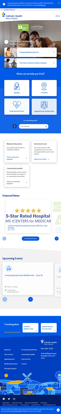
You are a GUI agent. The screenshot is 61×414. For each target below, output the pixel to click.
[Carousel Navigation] (30, 240)
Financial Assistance (35, 404)
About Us (7, 350)
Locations (44, 89)
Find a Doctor (26, 359)
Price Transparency (24, 404)
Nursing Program (10, 368)
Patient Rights (44, 402)
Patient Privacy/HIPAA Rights (31, 402)
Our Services (8, 354)
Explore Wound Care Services (47, 328)
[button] (30, 52)
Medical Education (10, 364)
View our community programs (13, 182)
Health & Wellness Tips (28, 328)
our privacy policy (16, 411)
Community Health (28, 354)
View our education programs (13, 158)
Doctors (17, 88)
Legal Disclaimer (6, 402)
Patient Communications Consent (10, 404)
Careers (24, 364)
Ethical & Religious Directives (49, 404)
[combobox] (33, 126)
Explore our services (40, 159)
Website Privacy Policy (17, 402)
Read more (42, 5)
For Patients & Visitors (29, 350)
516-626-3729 (47, 349)
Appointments (9, 359)
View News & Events (30, 240)
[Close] (58, 3)
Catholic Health (9, 9)
